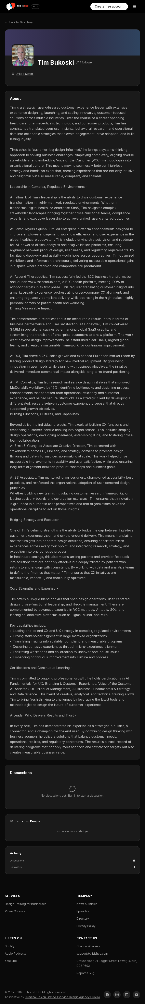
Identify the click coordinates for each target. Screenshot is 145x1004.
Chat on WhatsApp (89, 946)
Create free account (108, 6)
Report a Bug (85, 973)
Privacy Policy (86, 926)
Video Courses (15, 911)
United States (25, 73)
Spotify (9, 946)
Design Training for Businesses (25, 904)
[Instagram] (117, 994)
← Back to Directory (19, 22)
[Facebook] (107, 994)
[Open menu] (134, 6)
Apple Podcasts (15, 953)
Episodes (83, 911)
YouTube (11, 961)
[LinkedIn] (126, 994)
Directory (83, 918)
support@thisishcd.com (92, 953)
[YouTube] (136, 994)
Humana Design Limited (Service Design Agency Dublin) (62, 997)
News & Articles (87, 904)
